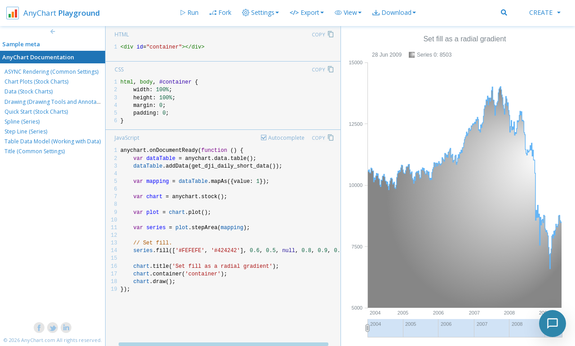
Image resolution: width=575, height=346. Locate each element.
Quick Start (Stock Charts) (36, 111)
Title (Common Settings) (34, 151)
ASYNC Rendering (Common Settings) (51, 71)
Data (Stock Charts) (28, 91)
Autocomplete (286, 138)
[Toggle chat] (552, 323)
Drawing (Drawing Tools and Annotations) (57, 102)
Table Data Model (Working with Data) (52, 141)
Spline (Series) (22, 121)
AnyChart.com (38, 340)
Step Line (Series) (25, 131)
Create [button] (545, 12)
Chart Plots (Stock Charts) (36, 81)
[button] (348, 12)
